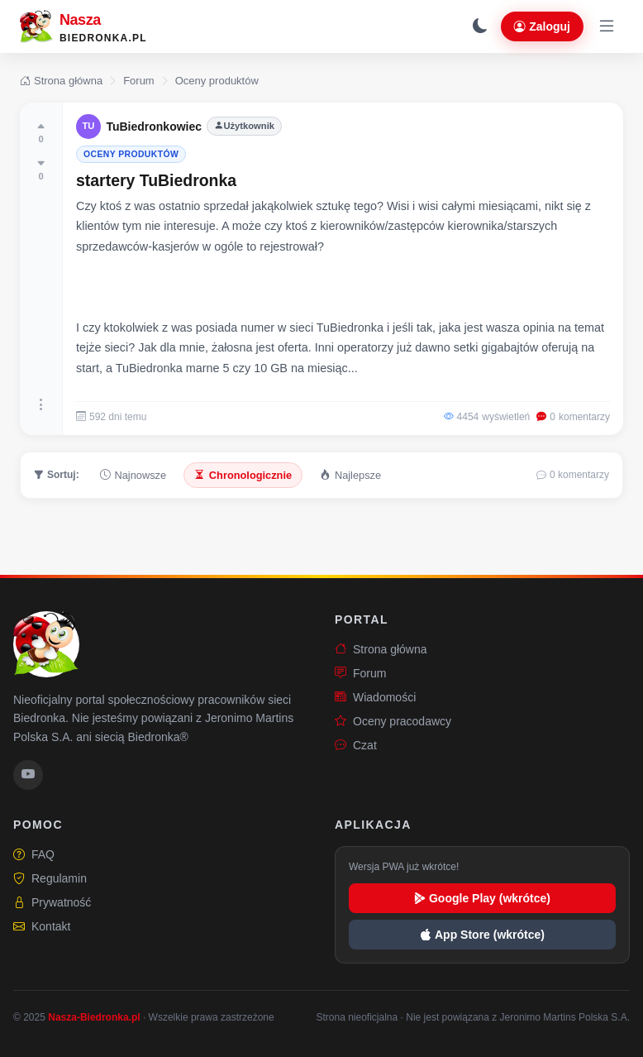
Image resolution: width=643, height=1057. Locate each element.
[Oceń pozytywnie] (41, 133)
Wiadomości (375, 697)
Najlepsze (350, 475)
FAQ (34, 854)
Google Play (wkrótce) (482, 898)
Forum (139, 80)
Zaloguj (542, 26)
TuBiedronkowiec (154, 126)
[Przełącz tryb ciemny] (480, 26)
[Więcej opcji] (41, 405)
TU (89, 126)
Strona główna (61, 80)
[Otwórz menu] (606, 26)
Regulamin (50, 878)
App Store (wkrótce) (482, 934)
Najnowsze (133, 475)
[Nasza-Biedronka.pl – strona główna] (83, 26)
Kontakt (41, 926)
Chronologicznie (243, 475)
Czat (356, 745)
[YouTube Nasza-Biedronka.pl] (28, 775)
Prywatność (52, 902)
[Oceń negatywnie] (41, 169)
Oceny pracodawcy (393, 721)
